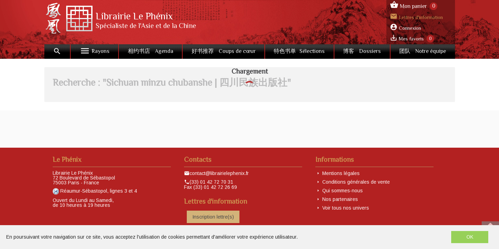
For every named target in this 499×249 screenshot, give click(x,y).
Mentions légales (341, 173)
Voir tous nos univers (345, 208)
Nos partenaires (340, 199)
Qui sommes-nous (342, 190)
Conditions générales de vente (356, 182)
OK (469, 237)
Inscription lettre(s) (213, 217)
